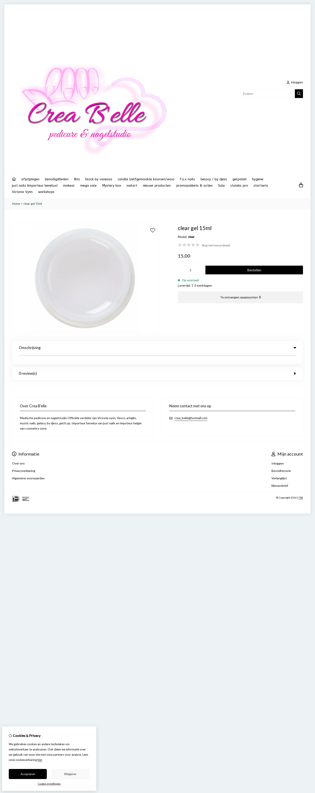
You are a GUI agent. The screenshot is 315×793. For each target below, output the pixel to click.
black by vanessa (98, 179)
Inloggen (277, 453)
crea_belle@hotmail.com (191, 408)
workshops (46, 192)
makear (69, 185)
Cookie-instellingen (49, 783)
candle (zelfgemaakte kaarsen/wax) (146, 179)
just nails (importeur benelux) (35, 185)
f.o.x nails (187, 179)
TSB (300, 487)
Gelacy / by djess (213, 179)
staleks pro (239, 185)
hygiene (257, 179)
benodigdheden (56, 179)
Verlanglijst (279, 468)
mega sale (88, 185)
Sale (221, 185)
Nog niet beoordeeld (216, 245)
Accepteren (28, 774)
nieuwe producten (157, 185)
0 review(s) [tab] (157, 363)
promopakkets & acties (194, 185)
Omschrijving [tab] (157, 347)
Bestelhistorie (281, 461)
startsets (261, 185)
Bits (77, 179)
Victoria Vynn (22, 192)
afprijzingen (30, 179)
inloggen (295, 82)
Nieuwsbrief (279, 475)
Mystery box (111, 185)
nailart (132, 185)
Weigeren (70, 774)
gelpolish (240, 179)
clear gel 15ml (32, 203)
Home (16, 203)
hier (39, 760)
